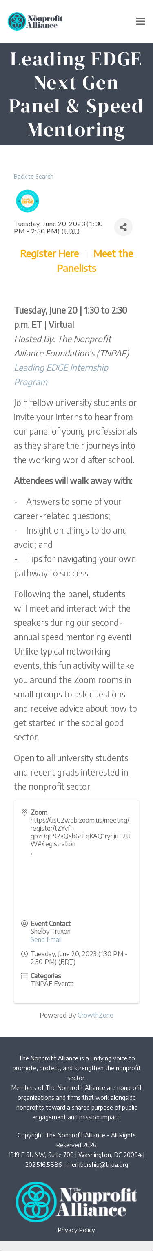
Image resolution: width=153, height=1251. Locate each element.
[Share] (123, 227)
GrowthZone (95, 1015)
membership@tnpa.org (97, 1164)
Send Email (46, 939)
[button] (140, 21)
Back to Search (33, 176)
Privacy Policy (76, 1229)
